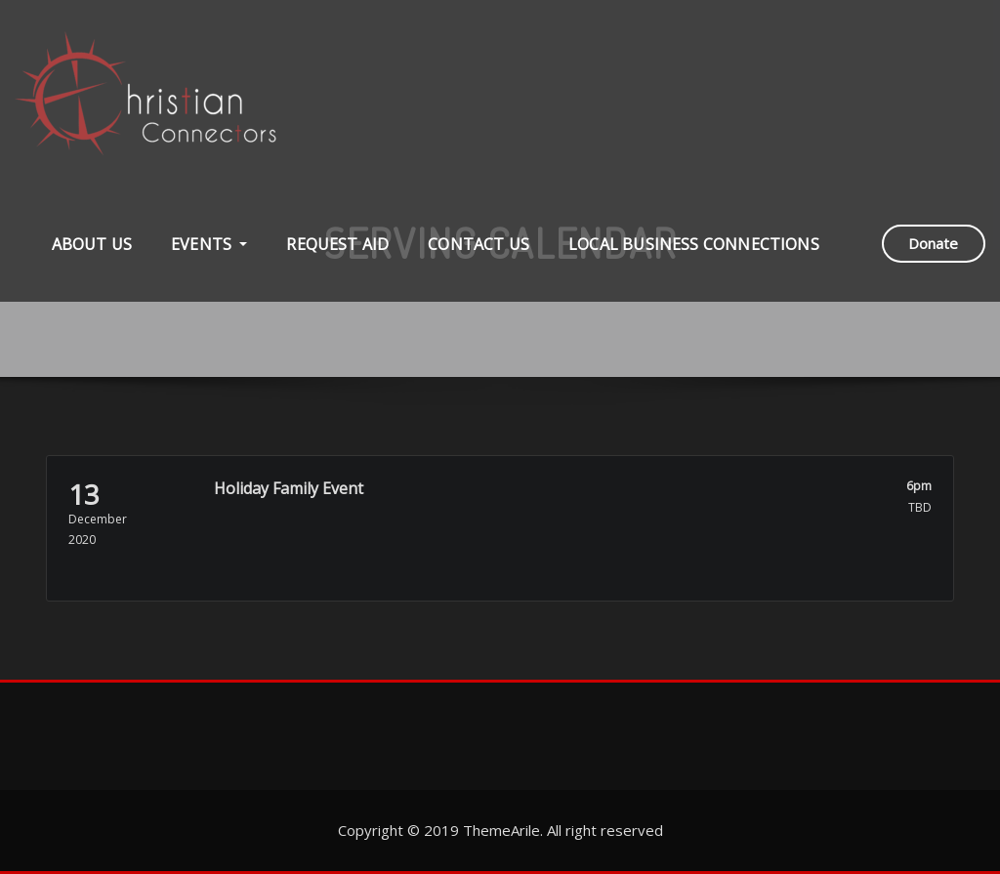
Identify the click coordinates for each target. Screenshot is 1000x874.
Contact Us (478, 244)
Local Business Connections (693, 244)
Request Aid (337, 244)
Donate (933, 243)
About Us (92, 244)
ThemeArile (501, 830)
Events (209, 244)
